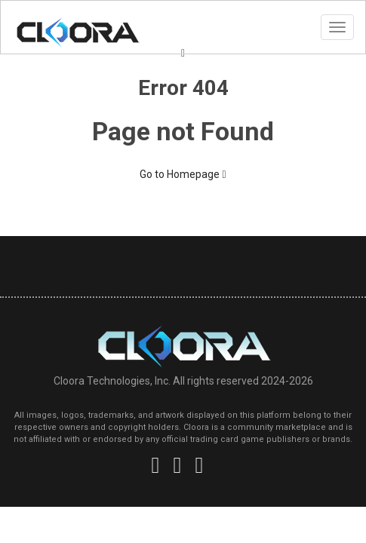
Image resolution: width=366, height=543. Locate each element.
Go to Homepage (183, 174)
